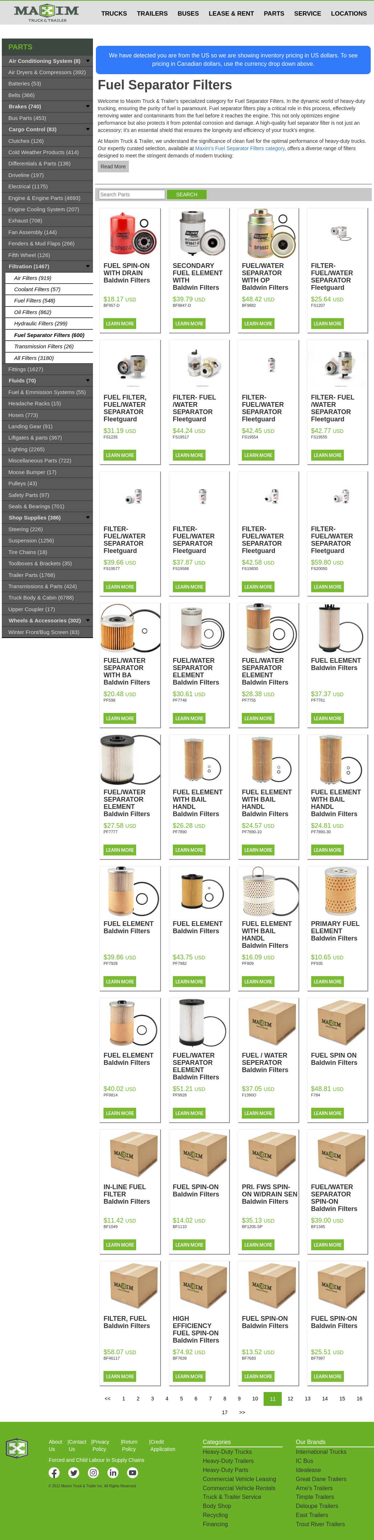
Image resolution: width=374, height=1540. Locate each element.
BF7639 (180, 1358)
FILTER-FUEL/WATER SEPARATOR (339, 276)
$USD (278, 7)
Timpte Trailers (315, 1497)
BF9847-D (182, 305)
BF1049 (110, 1226)
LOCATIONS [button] (349, 27)
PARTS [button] (274, 27)
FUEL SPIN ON (339, 1059)
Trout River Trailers (320, 1524)
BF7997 (318, 1358)
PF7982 (180, 963)
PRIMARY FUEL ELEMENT (339, 931)
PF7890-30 (321, 832)
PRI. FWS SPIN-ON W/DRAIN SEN (270, 1194)
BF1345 (318, 1226)
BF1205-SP (252, 1226)
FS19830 (250, 568)
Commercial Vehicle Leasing (239, 1479)
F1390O (249, 1095)
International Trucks (321, 1452)
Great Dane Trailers (321, 1479)
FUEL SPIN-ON (201, 1190)
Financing (215, 1524)
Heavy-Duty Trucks (227, 1452)
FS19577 (111, 568)
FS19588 (181, 568)
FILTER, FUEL (131, 1322)
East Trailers (312, 1515)
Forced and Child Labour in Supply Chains (96, 1460)
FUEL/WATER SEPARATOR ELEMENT (201, 671)
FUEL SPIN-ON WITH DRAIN (131, 273)
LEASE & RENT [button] (231, 27)
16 (359, 1398)
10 (255, 1398)
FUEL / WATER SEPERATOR (270, 1063)
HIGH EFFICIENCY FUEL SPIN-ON (201, 1329)
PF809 (247, 963)
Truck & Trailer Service (232, 1497)
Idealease (308, 1470)
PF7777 (110, 832)
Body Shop (217, 1506)
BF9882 (249, 305)
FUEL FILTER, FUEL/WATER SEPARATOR (131, 408)
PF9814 (110, 1095)
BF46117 (111, 1358)
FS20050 (319, 568)
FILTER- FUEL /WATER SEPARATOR (201, 408)
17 (225, 1412)
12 (290, 1398)
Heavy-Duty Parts (225, 1470)
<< (107, 1398)
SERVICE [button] (307, 27)
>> (242, 1412)
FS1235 (110, 437)
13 (308, 1398)
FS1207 (318, 305)
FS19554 (250, 437)
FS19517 (181, 437)
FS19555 (319, 437)
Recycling (215, 1515)
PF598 (109, 700)
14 (325, 1398)
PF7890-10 (251, 832)
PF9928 (180, 1095)
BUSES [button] (188, 27)
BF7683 (249, 1358)
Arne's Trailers (314, 1488)
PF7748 (180, 700)
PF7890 (180, 832)
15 (342, 1398)
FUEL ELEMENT (339, 664)
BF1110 (180, 1226)
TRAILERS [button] (152, 27)
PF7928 (110, 963)
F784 (315, 1095)
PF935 (317, 963)
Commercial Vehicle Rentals (239, 1488)
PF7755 (249, 700)
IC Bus (304, 1461)
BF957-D (111, 305)
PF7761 (318, 700)
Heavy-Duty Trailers (228, 1461)
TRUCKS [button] (114, 27)
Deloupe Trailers (317, 1506)
